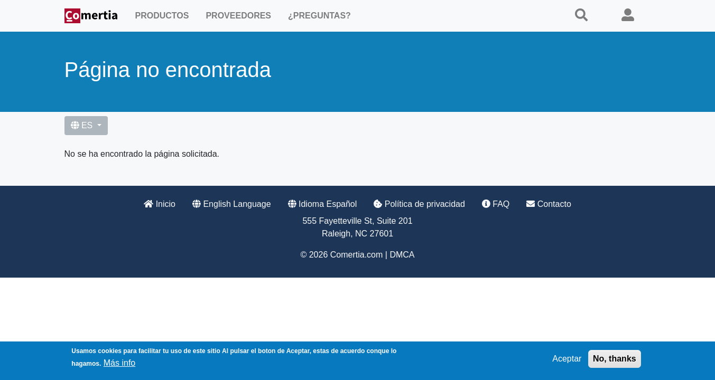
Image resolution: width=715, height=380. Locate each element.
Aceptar (566, 360)
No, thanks (614, 360)
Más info (119, 364)
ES (83, 125)
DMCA (401, 254)
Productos (162, 15)
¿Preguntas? (319, 15)
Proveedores (238, 15)
